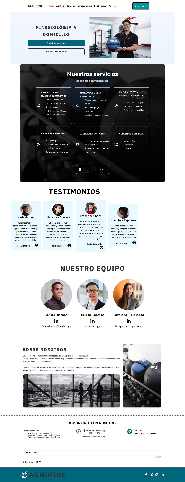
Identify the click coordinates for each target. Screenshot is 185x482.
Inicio (51, 6)
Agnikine (60, 6)
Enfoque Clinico (85, 6)
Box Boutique (100, 6)
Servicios (71, 6)
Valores (112, 6)
